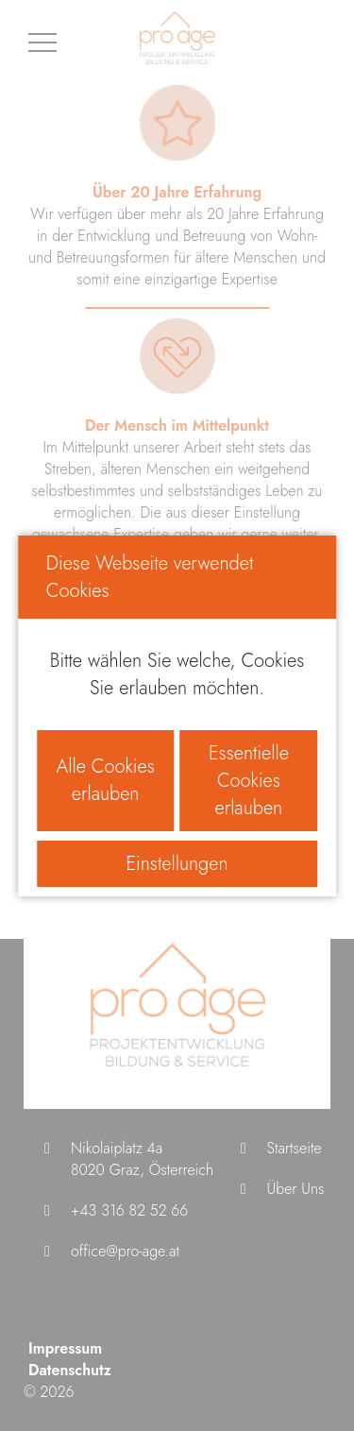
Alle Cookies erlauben (106, 780)
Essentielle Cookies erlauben (249, 781)
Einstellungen (177, 863)
